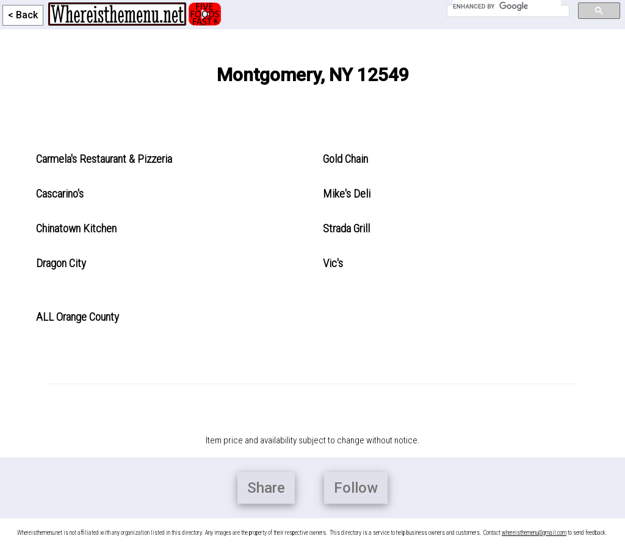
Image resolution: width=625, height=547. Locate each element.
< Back (23, 15)
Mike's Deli (346, 194)
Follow (356, 487)
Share (266, 487)
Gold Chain (345, 159)
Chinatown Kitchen (76, 228)
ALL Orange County (77, 317)
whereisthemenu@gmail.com (534, 532)
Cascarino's (60, 194)
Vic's (333, 263)
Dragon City (61, 263)
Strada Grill (346, 228)
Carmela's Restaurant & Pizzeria (104, 159)
